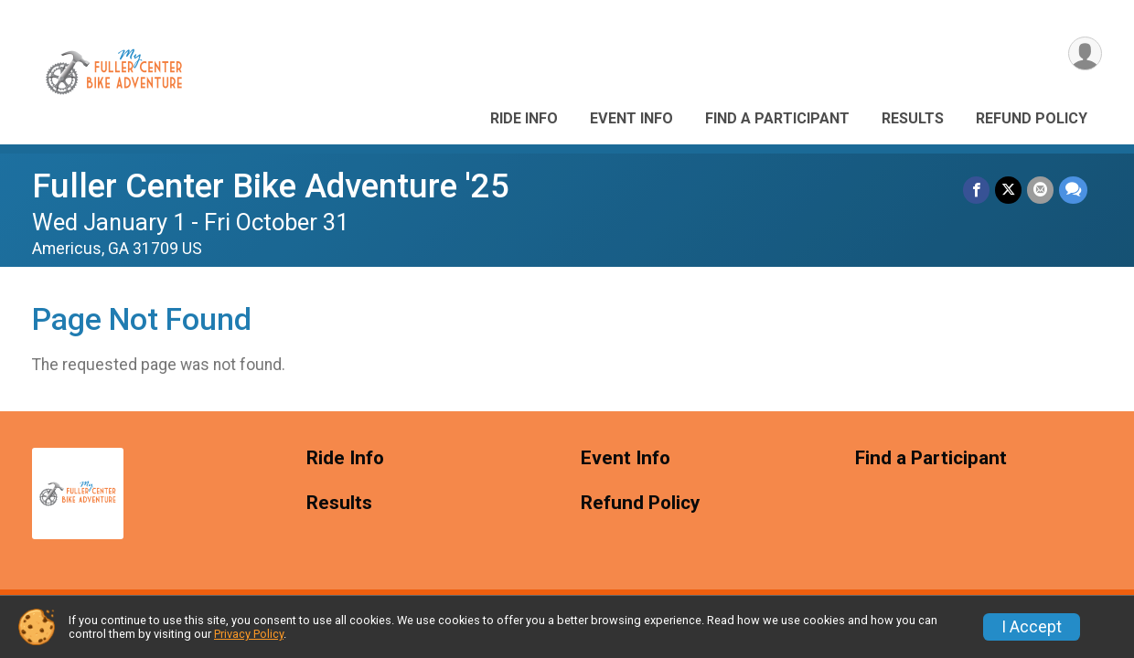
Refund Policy (1031, 118)
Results (913, 118)
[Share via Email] (1040, 189)
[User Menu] (1085, 53)
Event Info (631, 118)
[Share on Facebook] (976, 189)
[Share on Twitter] (1008, 189)
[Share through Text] (1073, 189)
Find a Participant (777, 118)
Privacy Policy (249, 634)
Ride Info (524, 118)
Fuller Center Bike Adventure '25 (270, 186)
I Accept (1031, 627)
